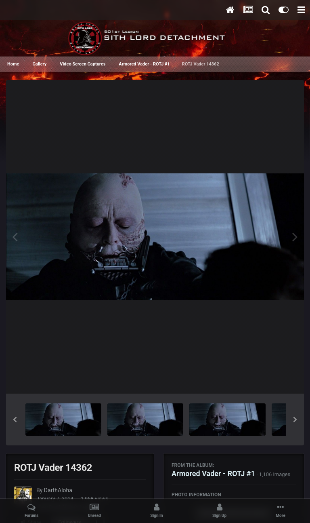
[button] (15, 419)
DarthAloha (58, 490)
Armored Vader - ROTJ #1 (213, 473)
